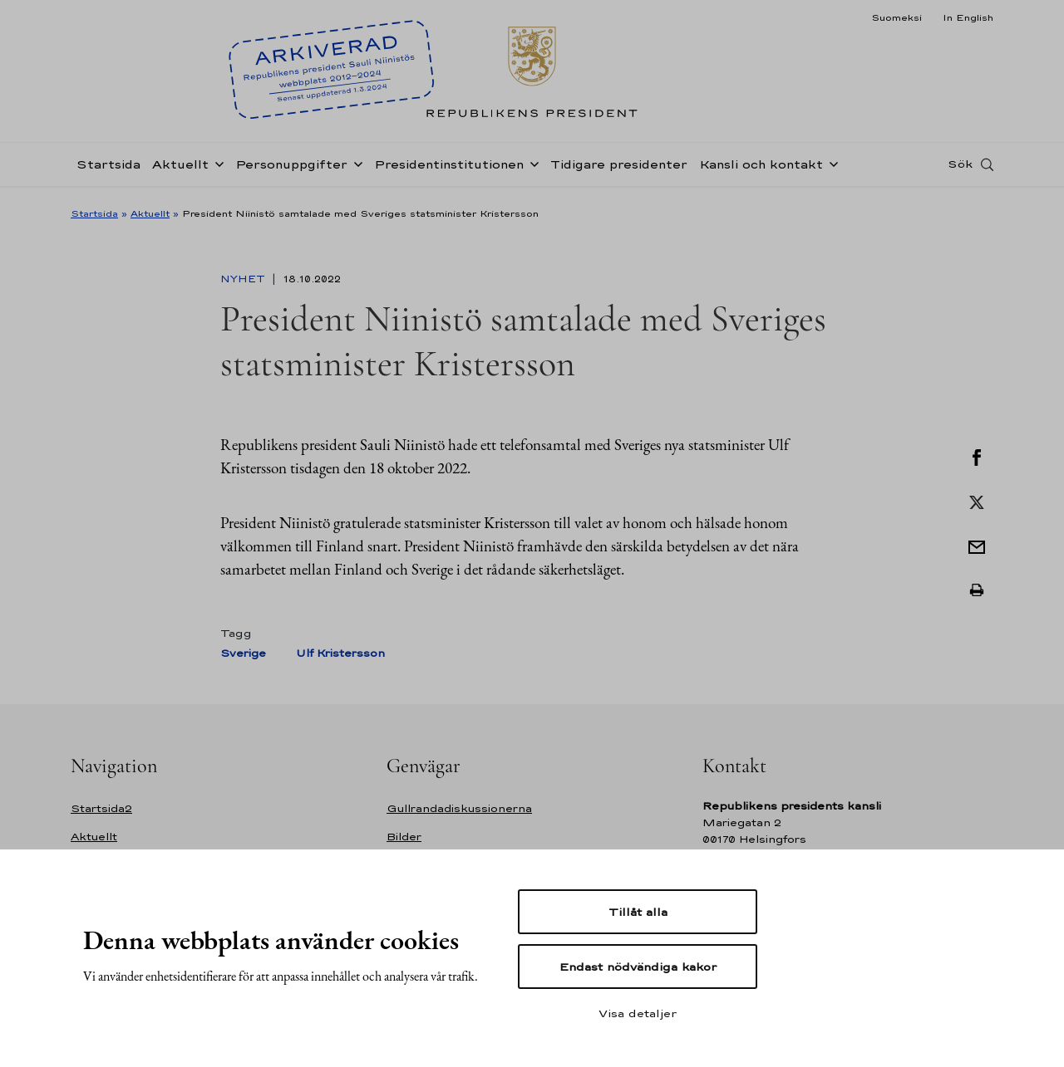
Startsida (108, 169)
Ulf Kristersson (340, 653)
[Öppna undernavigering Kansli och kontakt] (830, 168)
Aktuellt (180, 169)
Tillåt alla (637, 911)
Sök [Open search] (960, 168)
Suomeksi (896, 17)
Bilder (404, 837)
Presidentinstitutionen (449, 169)
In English (968, 17)
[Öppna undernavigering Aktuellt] (216, 168)
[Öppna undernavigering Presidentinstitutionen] (531, 168)
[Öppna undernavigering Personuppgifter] (354, 168)
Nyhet (244, 279)
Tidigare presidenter (618, 169)
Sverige (243, 653)
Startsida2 (101, 808)
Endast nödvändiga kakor (638, 966)
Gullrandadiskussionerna (459, 808)
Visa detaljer (637, 1013)
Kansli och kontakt (761, 169)
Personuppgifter (291, 169)
